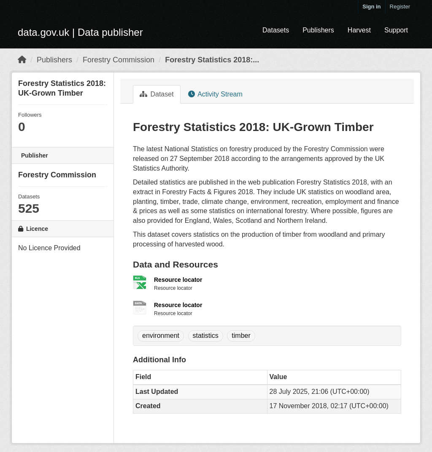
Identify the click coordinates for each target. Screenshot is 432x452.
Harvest (359, 30)
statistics (206, 335)
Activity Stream (215, 94)
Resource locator (178, 279)
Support (396, 30)
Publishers (318, 30)
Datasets (275, 30)
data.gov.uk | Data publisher (80, 32)
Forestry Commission (118, 60)
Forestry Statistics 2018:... (212, 60)
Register (400, 6)
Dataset (157, 94)
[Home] (22, 60)
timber (241, 335)
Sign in (371, 6)
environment (160, 335)
